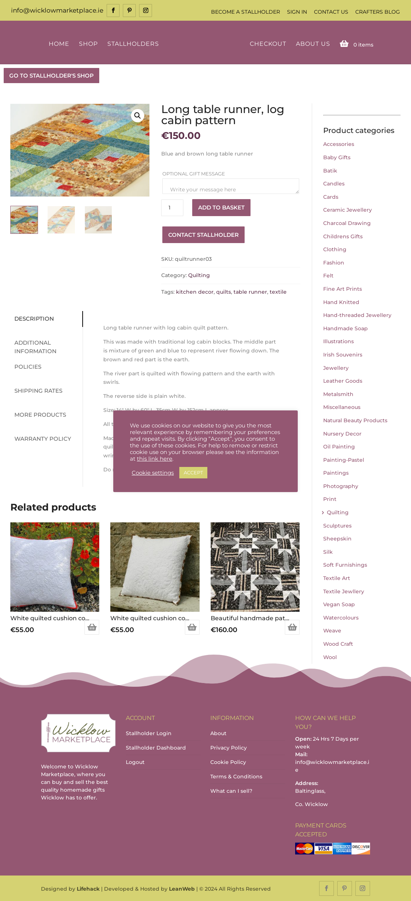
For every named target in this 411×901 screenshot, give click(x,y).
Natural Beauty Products (355, 419)
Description (32, 318)
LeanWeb (182, 888)
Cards (330, 196)
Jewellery (336, 367)
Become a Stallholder (245, 11)
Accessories (338, 143)
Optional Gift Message (194, 173)
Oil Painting (339, 446)
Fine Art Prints (342, 288)
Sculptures (337, 525)
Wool (330, 656)
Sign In (297, 11)
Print (329, 498)
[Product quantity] (172, 207)
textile (278, 291)
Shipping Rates (36, 390)
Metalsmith (338, 393)
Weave (332, 630)
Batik (330, 170)
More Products (38, 414)
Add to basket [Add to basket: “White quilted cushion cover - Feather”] (192, 626)
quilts (223, 291)
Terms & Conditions (236, 775)
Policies (25, 366)
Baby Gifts (336, 156)
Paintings (336, 472)
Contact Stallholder (203, 234)
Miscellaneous (341, 406)
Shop (89, 43)
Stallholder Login (149, 732)
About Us (311, 43)
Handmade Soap (345, 327)
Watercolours (341, 617)
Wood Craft (338, 643)
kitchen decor (195, 291)
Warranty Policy (40, 438)
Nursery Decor (342, 433)
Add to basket (221, 207)
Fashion (333, 262)
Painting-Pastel (343, 459)
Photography (340, 485)
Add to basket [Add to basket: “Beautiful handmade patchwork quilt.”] (292, 626)
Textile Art (336, 577)
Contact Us (331, 11)
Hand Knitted (341, 301)
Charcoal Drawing (347, 222)
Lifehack (88, 888)
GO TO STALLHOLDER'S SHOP (51, 74)
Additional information (33, 346)
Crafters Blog (377, 11)
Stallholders (134, 43)
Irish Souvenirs (342, 354)
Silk (328, 551)
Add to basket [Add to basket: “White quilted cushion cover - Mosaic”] (91, 626)
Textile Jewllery (343, 590)
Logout (135, 761)
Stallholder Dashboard (156, 747)
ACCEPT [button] (193, 472)
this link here (154, 458)
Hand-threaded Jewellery (357, 314)
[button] (137, 115)
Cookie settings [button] (153, 473)
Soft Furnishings (345, 564)
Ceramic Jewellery (347, 209)
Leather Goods (342, 380)
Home (60, 43)
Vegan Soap (339, 604)
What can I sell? (231, 790)
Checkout (266, 43)
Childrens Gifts (343, 235)
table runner (250, 291)
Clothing (334, 248)
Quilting (199, 275)
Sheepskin (337, 538)
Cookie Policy (228, 761)
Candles (334, 183)
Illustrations (338, 341)
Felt (328, 275)
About (218, 732)
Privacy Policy (228, 747)
